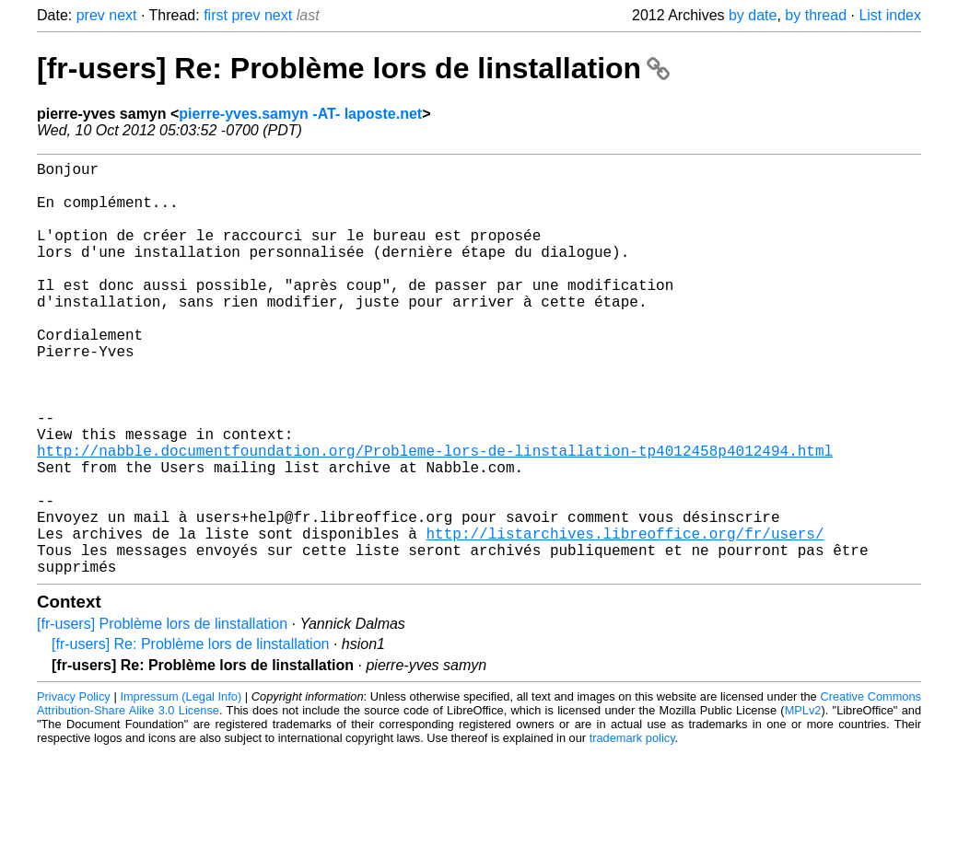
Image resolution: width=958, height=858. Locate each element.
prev (90, 15)
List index (890, 15)
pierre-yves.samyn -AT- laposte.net (300, 114)
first (216, 15)
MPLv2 (803, 802)
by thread (816, 15)
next (122, 15)
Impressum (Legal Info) (180, 788)
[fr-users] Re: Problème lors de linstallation (353, 68)
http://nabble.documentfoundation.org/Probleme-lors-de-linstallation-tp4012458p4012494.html (435, 516)
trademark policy (632, 830)
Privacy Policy (74, 788)
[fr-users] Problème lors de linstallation (162, 716)
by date (753, 15)
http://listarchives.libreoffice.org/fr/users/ (625, 618)
